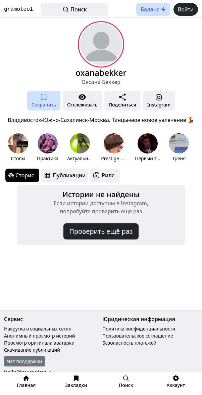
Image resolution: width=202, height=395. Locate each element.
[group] (18, 147)
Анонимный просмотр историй (39, 336)
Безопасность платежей (129, 343)
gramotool (18, 9)
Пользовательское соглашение (137, 336)
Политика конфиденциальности (138, 328)
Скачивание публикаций (32, 350)
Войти (186, 9)
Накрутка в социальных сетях (37, 328)
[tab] (22, 175)
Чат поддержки (24, 361)
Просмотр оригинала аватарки (39, 343)
